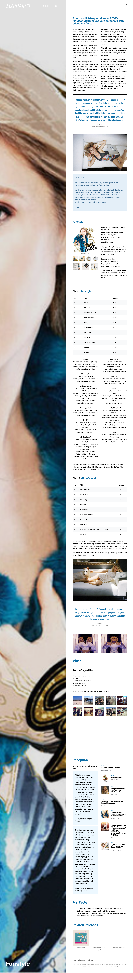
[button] (46, 6)
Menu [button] (56, 6)
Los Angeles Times (96, 626)
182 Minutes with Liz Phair (110, 768)
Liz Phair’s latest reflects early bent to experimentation (118, 814)
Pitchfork (89, 819)
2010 (102, 765)
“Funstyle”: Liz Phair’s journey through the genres (112, 802)
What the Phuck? (117, 777)
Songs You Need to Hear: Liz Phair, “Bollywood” (118, 790)
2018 (112, 823)
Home (74, 960)
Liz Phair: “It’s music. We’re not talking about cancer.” (118, 846)
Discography (82, 960)
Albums (90, 960)
